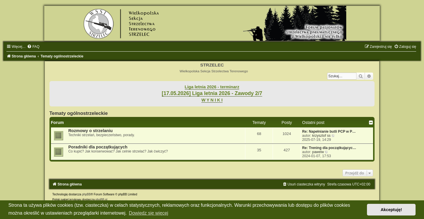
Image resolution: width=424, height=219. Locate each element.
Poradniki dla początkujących (97, 147)
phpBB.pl (101, 199)
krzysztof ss (321, 136)
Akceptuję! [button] (391, 209)
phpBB (86, 194)
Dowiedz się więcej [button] (148, 213)
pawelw (318, 152)
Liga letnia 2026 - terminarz (212, 87)
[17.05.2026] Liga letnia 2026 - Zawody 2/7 (212, 93)
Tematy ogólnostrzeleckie (78, 113)
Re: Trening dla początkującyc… (329, 148)
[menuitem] (33, 47)
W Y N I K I (212, 100)
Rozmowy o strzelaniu (90, 130)
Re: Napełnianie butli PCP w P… (329, 131)
